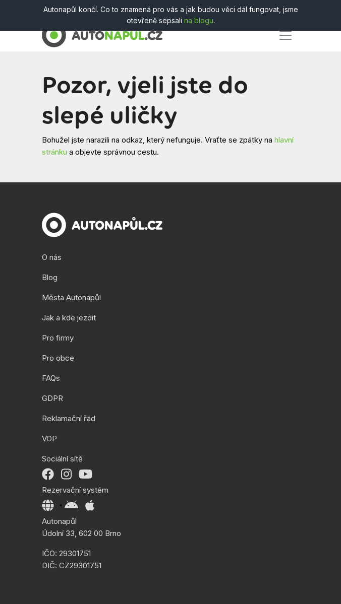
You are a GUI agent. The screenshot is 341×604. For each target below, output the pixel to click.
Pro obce (58, 358)
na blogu (198, 20)
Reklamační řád (68, 418)
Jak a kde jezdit (69, 317)
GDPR (52, 398)
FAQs (51, 378)
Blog (50, 277)
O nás (52, 257)
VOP (49, 438)
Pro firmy (58, 338)
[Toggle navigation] (285, 35)
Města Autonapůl (71, 297)
